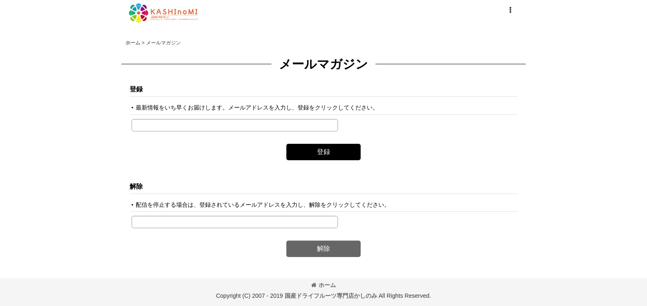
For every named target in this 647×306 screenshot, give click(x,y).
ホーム (323, 285)
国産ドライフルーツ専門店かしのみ (331, 295)
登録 (136, 89)
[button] (510, 10)
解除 (136, 186)
